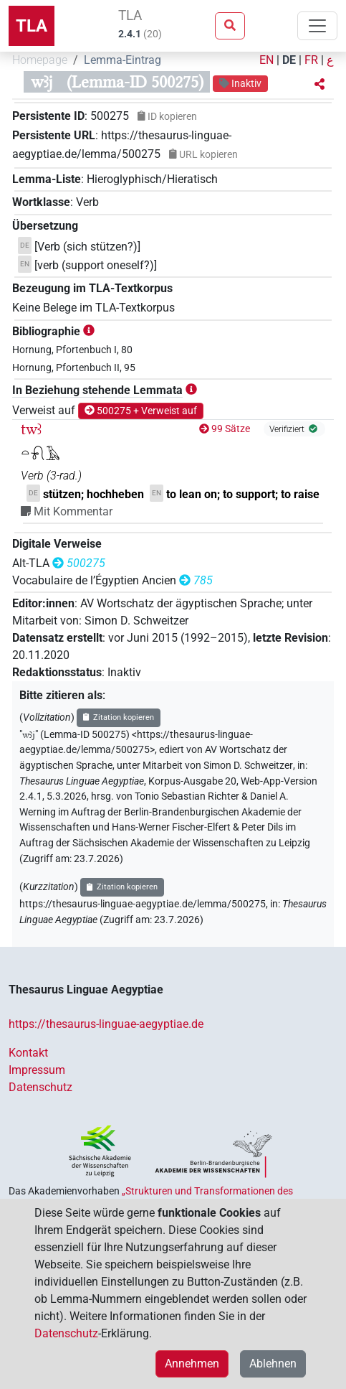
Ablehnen (273, 1363)
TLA (31, 26)
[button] (319, 84)
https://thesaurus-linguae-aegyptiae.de (106, 1024)
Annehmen (192, 1363)
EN (266, 60)
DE (289, 60)
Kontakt (28, 1053)
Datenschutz (40, 1087)
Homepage (39, 60)
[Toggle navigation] (317, 25)
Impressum (37, 1070)
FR (311, 60)
